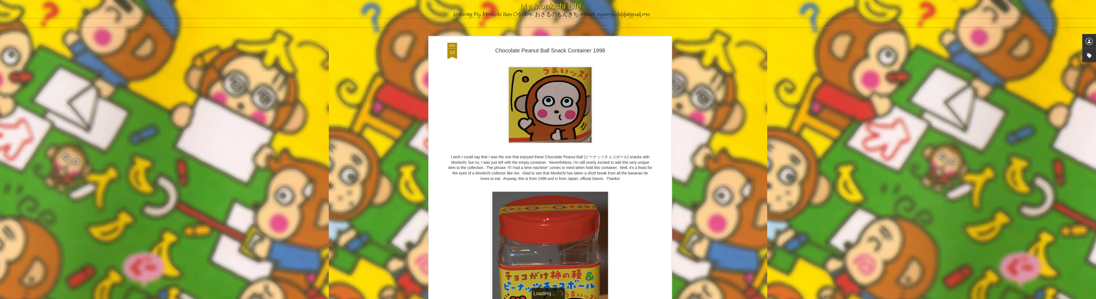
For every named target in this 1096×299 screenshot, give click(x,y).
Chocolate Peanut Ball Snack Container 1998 (550, 48)
